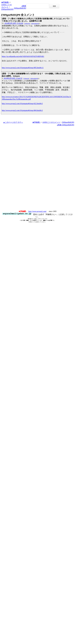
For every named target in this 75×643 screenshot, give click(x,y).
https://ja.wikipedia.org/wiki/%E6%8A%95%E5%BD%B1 (23, 56)
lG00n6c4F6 (27, 23)
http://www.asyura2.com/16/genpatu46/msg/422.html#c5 (22, 103)
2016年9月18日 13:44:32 (13, 78)
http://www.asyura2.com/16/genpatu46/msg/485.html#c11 (23, 68)
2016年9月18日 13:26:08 (13, 23)
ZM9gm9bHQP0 (7, 9)
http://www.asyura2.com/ (37, 211)
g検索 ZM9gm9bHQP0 (65, 125)
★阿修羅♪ (5, 2)
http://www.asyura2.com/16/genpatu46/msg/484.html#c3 (22, 110)
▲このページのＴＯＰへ (13, 122)
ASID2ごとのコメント (51, 122)
